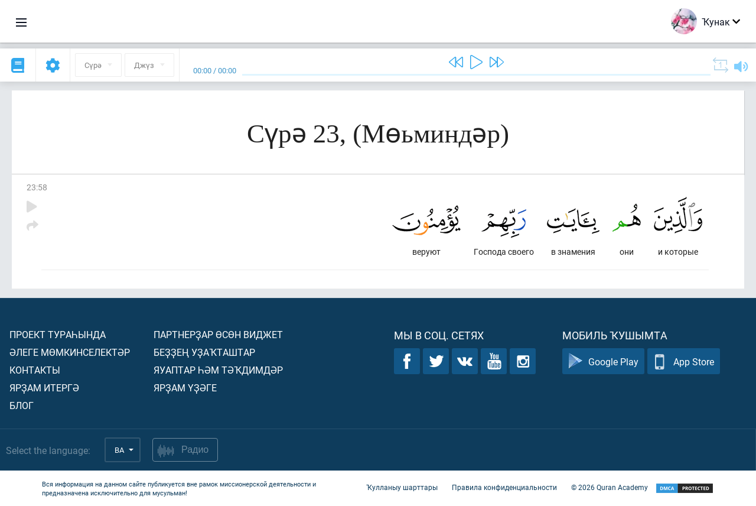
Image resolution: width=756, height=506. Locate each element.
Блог (21, 405)
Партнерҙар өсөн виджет (218, 334)
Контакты (34, 370)
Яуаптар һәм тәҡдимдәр (218, 370)
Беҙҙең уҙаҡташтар (204, 352)
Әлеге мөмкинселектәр (69, 352)
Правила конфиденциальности (504, 487)
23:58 (37, 187)
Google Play (603, 361)
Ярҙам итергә (44, 387)
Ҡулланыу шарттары (402, 487)
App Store (683, 361)
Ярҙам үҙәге (185, 387)
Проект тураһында (57, 334)
